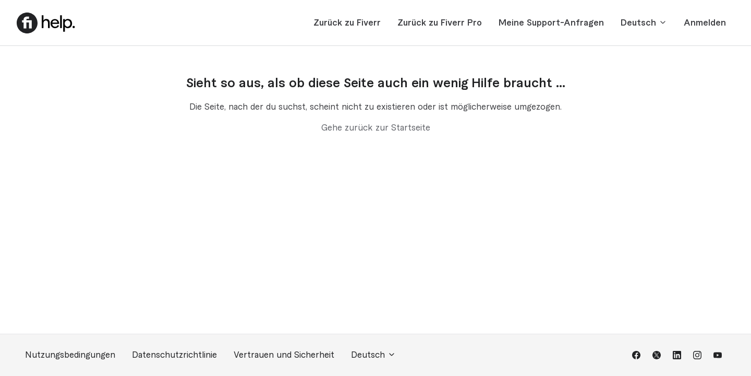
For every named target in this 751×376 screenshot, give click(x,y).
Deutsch (644, 22)
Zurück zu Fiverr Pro (439, 23)
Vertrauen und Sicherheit (284, 355)
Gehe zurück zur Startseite (375, 128)
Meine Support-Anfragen (551, 23)
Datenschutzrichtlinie (174, 355)
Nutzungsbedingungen (70, 355)
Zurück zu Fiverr (347, 23)
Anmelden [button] (705, 23)
